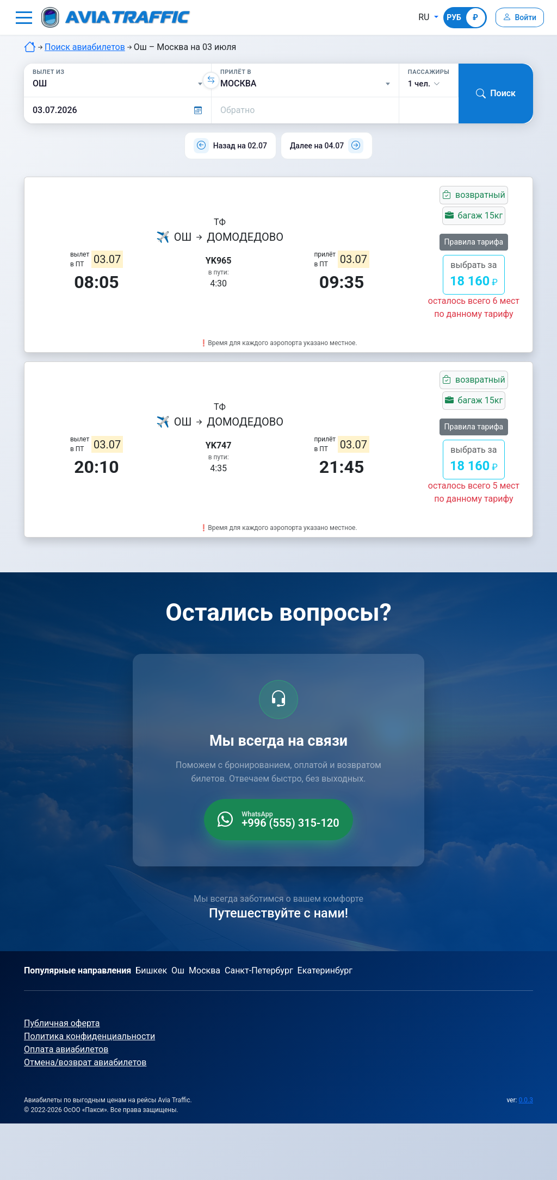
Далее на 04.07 (317, 145)
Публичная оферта (62, 1023)
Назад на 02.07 (240, 145)
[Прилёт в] (305, 83)
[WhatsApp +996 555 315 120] (278, 819)
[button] (24, 17)
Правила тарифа (474, 242)
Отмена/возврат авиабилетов (85, 1062)
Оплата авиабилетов (66, 1049)
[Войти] (518, 17)
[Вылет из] (117, 83)
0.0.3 (525, 1100)
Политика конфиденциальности (89, 1036)
